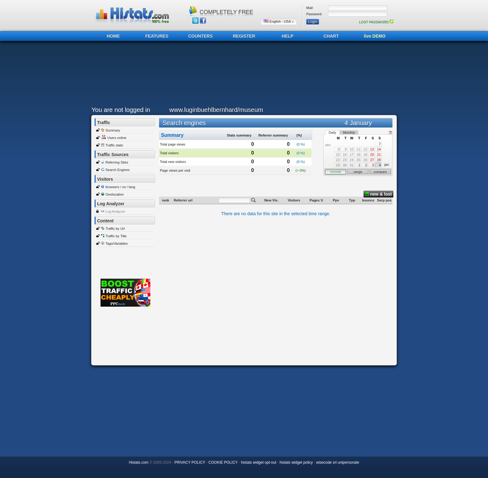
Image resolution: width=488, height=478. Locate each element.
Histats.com (138, 462)
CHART (331, 36)
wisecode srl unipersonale (337, 462)
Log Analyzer (115, 211)
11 (358, 149)
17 (351, 154)
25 (358, 160)
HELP (287, 36)
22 (338, 160)
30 (344, 165)
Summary (113, 130)
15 (338, 154)
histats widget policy (296, 462)
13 (372, 149)
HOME (113, 36)
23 (344, 160)
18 (358, 154)
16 (344, 154)
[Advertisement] (242, 75)
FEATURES (156, 36)
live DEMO (374, 36)
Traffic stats (114, 145)
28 (379, 160)
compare (380, 172)
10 (351, 149)
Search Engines (118, 170)
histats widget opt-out (258, 462)
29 (338, 165)
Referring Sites (117, 162)
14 (379, 149)
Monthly (349, 132)
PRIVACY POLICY (189, 462)
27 (372, 160)
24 (351, 160)
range (358, 172)
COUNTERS (200, 36)
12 (365, 149)
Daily (332, 132)
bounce (368, 200)
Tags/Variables (117, 243)
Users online (116, 138)
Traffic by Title (116, 236)
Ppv (336, 200)
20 (372, 154)
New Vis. (271, 200)
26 (365, 160)
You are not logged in (121, 109)
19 (365, 154)
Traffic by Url (115, 228)
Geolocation (115, 194)
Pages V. (317, 200)
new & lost (378, 194)
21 (379, 154)
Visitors (294, 200)
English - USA (279, 21)
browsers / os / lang (120, 187)
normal (335, 172)
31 (351, 165)
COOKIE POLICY (223, 462)
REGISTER (244, 36)
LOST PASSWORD (376, 22)
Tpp (352, 200)
